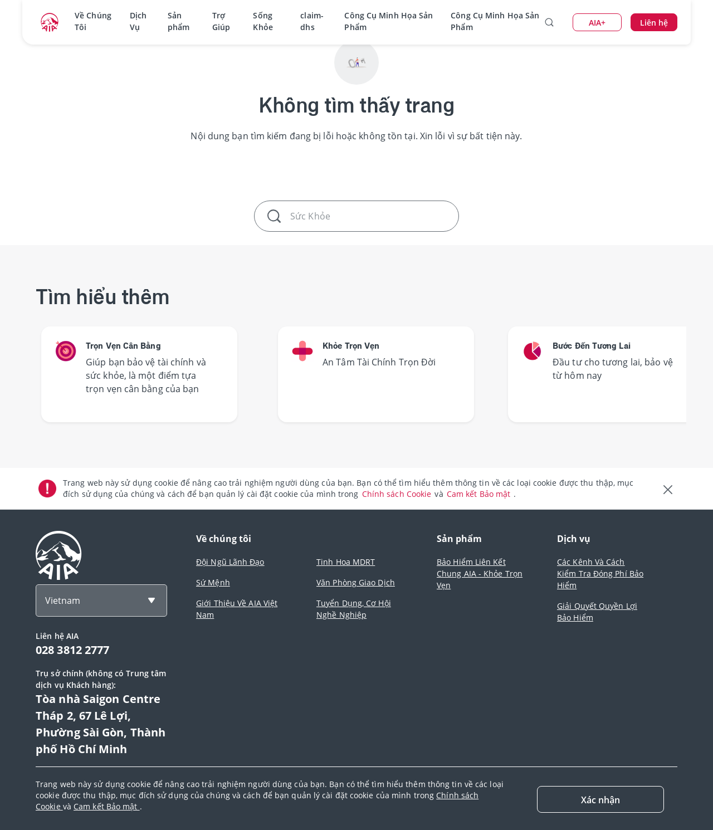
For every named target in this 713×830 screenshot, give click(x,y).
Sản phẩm (178, 21)
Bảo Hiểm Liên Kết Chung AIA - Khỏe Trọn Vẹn (479, 573)
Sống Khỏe (262, 21)
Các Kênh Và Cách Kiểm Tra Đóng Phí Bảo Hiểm (600, 573)
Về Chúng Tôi (93, 21)
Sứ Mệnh (213, 582)
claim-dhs (312, 21)
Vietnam (62, 600)
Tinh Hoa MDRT (345, 561)
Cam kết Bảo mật (480, 494)
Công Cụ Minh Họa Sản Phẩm (388, 21)
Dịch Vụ (138, 21)
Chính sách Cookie (398, 494)
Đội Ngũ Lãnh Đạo (230, 561)
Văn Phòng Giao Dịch (355, 582)
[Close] (600, 799)
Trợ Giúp (221, 21)
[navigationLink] (50, 22)
